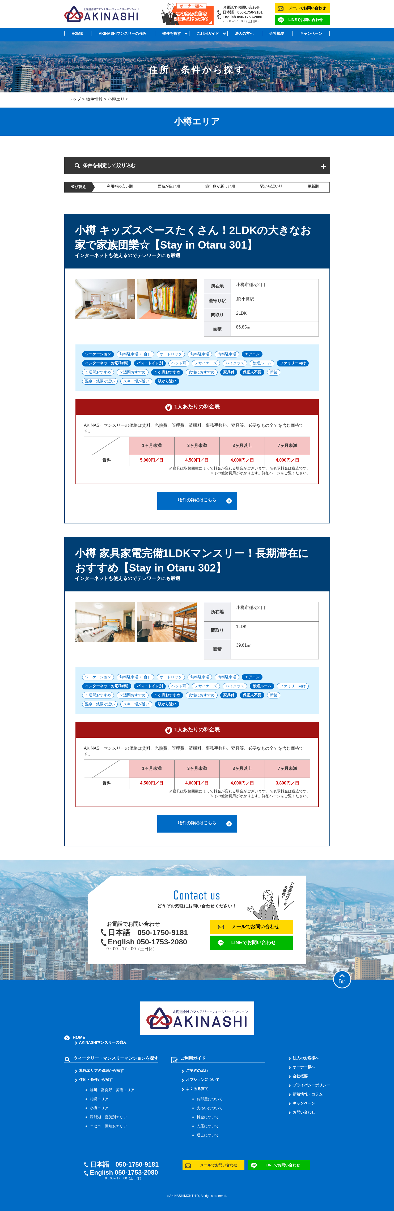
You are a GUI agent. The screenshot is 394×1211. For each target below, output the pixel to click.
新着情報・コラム (308, 1094)
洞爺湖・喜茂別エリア (108, 1117)
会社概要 (276, 33)
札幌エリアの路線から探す (101, 1070)
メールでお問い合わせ (307, 8)
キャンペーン (311, 33)
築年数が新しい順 (220, 186)
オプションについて (202, 1079)
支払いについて (210, 1108)
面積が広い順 (169, 186)
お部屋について (210, 1099)
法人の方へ (244, 33)
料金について (208, 1117)
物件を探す (171, 33)
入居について (208, 1126)
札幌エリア (99, 1099)
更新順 (313, 186)
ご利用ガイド (208, 33)
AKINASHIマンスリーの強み (122, 33)
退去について (208, 1135)
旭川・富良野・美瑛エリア (112, 1090)
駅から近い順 (271, 186)
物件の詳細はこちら (197, 500)
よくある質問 (197, 1088)
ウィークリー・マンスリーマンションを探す (115, 1058)
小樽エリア (99, 1108)
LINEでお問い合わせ (306, 20)
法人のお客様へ (306, 1058)
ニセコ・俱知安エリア (108, 1126)
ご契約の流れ (197, 1070)
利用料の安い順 (120, 186)
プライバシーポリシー (311, 1085)
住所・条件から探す (96, 1079)
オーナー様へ (304, 1067)
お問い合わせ (304, 1112)
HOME (77, 33)
